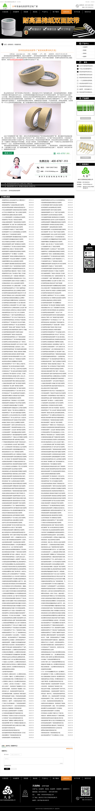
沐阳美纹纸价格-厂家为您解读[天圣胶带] (51, 464)
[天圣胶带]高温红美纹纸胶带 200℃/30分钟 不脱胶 (14, 344)
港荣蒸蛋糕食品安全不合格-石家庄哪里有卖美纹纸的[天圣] (53, 652)
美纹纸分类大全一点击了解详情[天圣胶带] (12, 547)
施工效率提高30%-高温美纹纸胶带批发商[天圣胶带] (14, 532)
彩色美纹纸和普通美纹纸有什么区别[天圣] (51, 727)
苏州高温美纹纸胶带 (14, 190)
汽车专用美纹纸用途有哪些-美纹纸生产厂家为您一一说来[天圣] (14, 598)
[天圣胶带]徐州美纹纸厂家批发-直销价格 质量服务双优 (14, 351)
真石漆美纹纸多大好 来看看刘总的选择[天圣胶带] (53, 297)
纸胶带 (84, 56)
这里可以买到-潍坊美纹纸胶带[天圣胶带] (12, 522)
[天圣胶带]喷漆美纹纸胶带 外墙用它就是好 (12, 332)
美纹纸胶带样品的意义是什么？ (86, 86)
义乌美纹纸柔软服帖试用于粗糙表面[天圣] (12, 713)
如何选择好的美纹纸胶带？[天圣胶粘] (50, 710)
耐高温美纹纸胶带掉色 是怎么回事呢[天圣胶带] (13, 290)
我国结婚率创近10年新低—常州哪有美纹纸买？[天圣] (53, 679)
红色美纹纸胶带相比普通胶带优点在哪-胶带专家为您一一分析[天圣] (53, 615)
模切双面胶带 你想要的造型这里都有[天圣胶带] (13, 251)
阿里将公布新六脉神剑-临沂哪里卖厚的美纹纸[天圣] (53, 657)
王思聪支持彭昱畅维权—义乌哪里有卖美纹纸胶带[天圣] (14, 652)
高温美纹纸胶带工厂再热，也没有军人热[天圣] (52, 698)
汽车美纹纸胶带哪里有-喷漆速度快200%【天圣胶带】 (14, 278)
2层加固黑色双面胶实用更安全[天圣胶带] (51, 202)
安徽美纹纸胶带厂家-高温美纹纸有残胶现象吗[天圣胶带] (14, 478)
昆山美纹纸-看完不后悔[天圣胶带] (49, 388)
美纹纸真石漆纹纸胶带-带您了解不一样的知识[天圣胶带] (53, 371)
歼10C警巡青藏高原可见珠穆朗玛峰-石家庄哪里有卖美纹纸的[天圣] (14, 654)
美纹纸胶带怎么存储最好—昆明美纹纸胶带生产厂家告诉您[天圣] (14, 639)
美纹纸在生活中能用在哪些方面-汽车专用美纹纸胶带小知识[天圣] (14, 588)
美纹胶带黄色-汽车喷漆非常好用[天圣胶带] (51, 405)
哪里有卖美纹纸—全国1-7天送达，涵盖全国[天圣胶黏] (53, 593)
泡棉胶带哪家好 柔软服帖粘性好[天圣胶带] (51, 241)
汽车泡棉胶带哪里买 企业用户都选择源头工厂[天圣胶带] (53, 258)
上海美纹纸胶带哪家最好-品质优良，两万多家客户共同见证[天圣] (53, 620)
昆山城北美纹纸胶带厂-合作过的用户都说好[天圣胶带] (53, 381)
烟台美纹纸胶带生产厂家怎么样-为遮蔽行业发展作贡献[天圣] (14, 625)
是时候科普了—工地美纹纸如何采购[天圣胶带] (52, 544)
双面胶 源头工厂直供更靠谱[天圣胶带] (11, 234)
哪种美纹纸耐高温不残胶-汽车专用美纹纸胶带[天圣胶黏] (14, 608)
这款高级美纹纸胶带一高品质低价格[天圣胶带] (13, 542)
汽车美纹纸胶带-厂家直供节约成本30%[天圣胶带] (53, 393)
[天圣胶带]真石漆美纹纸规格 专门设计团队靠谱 (13, 302)
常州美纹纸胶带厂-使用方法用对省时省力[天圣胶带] (14, 424)
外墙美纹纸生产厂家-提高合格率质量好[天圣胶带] (14, 371)
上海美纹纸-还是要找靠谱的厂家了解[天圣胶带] (13, 388)
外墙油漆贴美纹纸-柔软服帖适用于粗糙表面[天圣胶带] (53, 378)
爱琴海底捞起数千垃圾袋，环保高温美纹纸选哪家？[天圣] (14, 696)
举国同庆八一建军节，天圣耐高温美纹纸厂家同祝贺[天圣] (14, 701)
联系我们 (93, 1)
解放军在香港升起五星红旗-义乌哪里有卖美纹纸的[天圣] (14, 664)
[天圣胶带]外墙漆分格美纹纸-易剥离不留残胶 (13, 354)
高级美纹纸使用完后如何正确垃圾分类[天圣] (52, 718)
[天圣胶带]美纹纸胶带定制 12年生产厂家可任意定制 (53, 334)
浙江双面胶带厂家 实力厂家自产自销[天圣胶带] (53, 231)
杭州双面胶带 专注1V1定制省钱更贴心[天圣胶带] (14, 231)
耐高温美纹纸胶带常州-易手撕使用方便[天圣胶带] (14, 508)
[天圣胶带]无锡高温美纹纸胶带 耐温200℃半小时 (14, 293)
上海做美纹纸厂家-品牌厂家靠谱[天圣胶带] (12, 385)
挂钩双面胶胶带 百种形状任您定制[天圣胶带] (52, 224)
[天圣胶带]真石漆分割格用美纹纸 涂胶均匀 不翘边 (14, 329)
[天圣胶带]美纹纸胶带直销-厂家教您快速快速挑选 (53, 354)
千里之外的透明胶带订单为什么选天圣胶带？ (86, 69)
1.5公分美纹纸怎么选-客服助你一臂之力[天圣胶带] (14, 466)
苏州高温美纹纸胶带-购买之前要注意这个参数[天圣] (14, 725)
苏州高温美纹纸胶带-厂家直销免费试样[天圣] (52, 723)
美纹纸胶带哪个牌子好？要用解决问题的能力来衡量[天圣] (14, 723)
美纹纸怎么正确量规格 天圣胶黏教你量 (11, 708)
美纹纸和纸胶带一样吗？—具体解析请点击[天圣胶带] (14, 537)
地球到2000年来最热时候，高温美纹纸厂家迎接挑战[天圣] (53, 703)
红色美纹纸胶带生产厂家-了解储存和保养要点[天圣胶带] (14, 505)
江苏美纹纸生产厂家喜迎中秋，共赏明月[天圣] (52, 647)
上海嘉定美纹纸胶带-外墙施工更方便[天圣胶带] (53, 383)
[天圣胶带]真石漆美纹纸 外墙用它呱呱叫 (51, 329)
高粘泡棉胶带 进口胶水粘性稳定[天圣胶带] (51, 214)
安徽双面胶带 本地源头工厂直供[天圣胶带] (51, 266)
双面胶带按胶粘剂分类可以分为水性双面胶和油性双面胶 (53, 200)
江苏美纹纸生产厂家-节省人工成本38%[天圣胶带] (14, 368)
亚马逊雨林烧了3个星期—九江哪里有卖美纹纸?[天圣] (53, 674)
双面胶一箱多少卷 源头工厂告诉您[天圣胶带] (52, 244)
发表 (7, 768)
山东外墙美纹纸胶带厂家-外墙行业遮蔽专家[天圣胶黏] (53, 583)
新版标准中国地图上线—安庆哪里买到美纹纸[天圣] (53, 664)
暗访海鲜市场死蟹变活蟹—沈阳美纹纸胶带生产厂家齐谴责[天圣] (53, 644)
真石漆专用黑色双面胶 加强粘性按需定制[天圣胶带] (14, 207)
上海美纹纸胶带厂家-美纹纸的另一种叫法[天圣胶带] (53, 476)
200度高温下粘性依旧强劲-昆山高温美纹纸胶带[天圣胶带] (14, 566)
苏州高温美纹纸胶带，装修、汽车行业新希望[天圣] (53, 705)
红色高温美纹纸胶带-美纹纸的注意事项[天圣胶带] (53, 495)
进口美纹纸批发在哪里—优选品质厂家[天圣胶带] (53, 566)
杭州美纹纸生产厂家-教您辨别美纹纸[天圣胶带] (53, 505)
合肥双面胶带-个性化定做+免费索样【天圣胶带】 (14, 258)
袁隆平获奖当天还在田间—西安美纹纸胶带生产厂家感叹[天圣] (14, 644)
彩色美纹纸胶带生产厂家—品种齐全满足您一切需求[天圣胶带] (53, 559)
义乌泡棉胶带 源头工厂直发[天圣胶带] (50, 246)
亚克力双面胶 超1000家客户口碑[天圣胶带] (12, 241)
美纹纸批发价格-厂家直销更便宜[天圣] (50, 732)
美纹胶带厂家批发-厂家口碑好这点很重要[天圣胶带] (14, 410)
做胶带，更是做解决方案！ (86, 89)
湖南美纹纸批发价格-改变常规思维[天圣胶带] (13, 515)
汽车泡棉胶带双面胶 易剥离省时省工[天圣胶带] (53, 217)
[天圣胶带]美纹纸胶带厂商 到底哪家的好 (51, 302)
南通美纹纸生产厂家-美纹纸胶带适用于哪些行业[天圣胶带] (53, 359)
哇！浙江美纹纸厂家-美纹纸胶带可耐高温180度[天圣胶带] (14, 459)
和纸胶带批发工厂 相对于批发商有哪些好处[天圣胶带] (14, 315)
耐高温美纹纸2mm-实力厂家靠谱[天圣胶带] (13, 451)
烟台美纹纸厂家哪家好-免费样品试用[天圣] (12, 720)
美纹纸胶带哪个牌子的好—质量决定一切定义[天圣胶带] (14, 554)
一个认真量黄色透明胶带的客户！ (86, 80)
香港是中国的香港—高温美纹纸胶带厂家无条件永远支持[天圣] (53, 683)
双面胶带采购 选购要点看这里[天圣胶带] (12, 214)
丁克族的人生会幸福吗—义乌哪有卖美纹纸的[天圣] (14, 661)
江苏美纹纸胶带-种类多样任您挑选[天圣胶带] (52, 368)
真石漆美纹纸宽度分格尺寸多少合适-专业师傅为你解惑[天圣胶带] (53, 574)
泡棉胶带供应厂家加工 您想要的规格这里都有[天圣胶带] (53, 253)
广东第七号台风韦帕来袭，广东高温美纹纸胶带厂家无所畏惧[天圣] (14, 703)
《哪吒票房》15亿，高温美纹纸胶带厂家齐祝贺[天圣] (53, 696)
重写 (13, 768)
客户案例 (56, 12)
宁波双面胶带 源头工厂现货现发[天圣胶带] (51, 261)
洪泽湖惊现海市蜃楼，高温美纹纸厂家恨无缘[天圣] (14, 693)
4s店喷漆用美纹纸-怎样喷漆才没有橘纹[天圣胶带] (53, 488)
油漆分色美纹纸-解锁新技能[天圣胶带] (50, 473)
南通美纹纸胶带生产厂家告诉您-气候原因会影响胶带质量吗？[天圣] (53, 630)
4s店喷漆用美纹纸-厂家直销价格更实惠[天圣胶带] (14, 490)
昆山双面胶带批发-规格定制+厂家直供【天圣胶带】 (14, 271)
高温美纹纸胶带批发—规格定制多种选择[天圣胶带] (53, 556)
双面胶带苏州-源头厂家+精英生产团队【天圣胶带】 (14, 273)
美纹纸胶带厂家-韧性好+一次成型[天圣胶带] (52, 400)
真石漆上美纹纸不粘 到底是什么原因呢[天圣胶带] (53, 290)
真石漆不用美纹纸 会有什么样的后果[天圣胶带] (13, 295)
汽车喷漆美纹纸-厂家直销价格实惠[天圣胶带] (52, 420)
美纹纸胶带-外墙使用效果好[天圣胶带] (11, 398)
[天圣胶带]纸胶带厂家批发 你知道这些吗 (12, 334)
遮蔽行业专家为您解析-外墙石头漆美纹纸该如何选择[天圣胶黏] (14, 600)
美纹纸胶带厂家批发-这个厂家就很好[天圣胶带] (13, 359)
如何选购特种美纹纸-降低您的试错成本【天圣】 (14, 732)
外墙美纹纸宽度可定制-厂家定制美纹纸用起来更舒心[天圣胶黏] (53, 608)
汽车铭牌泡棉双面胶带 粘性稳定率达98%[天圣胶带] (53, 268)
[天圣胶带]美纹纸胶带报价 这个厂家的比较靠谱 (13, 337)
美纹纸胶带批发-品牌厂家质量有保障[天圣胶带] (53, 398)
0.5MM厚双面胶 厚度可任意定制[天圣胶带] (51, 205)
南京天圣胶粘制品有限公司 (10, 1)
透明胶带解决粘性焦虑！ (86, 74)
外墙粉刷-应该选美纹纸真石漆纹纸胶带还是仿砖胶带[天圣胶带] (53, 427)
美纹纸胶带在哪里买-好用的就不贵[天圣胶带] (13, 395)
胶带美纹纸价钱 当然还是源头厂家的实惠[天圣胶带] (53, 322)
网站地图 (87, 1)
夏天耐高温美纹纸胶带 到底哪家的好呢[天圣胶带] (53, 285)
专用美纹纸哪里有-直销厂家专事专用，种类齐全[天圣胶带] (14, 571)
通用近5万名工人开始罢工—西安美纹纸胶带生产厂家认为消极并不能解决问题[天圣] (53, 642)
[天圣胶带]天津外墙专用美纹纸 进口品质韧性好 (53, 310)
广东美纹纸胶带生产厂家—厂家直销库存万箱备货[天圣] (14, 630)
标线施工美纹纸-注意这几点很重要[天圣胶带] (13, 422)
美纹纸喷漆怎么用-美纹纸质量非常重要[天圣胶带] (14, 471)
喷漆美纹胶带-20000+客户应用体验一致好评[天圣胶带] (53, 407)
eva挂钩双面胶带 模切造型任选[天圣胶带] (12, 227)
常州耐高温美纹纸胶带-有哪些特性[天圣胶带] (13, 530)
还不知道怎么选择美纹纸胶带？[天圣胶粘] (12, 710)
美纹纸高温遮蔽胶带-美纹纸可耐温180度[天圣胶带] (14, 498)
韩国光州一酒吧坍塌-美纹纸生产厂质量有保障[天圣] (53, 715)
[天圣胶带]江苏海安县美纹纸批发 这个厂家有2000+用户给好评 (14, 341)
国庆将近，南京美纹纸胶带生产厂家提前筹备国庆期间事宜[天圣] (14, 637)
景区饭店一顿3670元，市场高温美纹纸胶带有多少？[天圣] (53, 693)
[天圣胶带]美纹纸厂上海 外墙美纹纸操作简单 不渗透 (53, 349)
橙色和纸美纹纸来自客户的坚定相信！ (86, 77)
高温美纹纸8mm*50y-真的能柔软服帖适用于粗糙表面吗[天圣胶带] (14, 510)
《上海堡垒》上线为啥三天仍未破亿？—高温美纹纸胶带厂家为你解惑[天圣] (14, 683)
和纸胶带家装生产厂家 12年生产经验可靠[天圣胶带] (14, 317)
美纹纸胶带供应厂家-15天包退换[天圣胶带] (51, 481)
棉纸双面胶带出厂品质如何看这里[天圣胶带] (13, 205)
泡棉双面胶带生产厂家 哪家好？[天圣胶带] (12, 253)
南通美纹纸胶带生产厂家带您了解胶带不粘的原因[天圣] (53, 632)
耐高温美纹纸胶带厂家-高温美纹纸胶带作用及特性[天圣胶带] (53, 471)
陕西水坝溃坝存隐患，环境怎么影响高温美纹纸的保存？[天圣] (14, 698)
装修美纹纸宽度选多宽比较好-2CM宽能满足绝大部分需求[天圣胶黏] (53, 588)
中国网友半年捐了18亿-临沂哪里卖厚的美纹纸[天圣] (14, 659)
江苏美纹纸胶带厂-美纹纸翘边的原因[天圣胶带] (13, 432)
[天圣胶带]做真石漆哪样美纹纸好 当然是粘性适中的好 (14, 300)
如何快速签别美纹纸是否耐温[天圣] (11, 730)
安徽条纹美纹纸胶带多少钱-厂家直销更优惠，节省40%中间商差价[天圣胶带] (53, 581)
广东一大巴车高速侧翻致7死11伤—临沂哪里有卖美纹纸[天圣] (53, 671)
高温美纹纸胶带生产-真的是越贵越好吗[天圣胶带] (14, 434)
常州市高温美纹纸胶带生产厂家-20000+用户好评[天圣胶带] (14, 390)
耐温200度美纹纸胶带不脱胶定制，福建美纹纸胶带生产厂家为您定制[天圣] (53, 639)
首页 (5, 44)
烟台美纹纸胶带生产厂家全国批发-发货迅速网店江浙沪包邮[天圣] (14, 627)
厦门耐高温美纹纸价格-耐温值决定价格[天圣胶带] (53, 498)
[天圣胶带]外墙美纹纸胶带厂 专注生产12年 (51, 312)
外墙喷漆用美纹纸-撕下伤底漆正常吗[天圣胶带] (13, 420)
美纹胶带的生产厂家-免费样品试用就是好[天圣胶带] (53, 415)
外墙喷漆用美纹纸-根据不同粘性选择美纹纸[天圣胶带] (14, 488)
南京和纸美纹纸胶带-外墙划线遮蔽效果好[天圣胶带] (14, 449)
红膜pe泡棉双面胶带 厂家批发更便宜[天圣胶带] (13, 222)
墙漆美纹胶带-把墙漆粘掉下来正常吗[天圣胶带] (13, 402)
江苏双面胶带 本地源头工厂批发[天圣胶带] (12, 229)
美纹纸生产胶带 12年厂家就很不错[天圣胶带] (52, 317)
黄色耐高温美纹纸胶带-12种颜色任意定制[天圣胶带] (53, 508)
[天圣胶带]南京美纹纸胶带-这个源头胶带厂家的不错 (53, 351)
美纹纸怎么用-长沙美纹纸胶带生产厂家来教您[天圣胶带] (14, 574)
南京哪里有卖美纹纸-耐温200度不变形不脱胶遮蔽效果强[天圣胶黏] (53, 617)
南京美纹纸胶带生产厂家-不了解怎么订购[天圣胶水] (14, 363)
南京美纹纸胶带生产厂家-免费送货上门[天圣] (52, 735)
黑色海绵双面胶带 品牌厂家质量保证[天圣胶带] (13, 244)
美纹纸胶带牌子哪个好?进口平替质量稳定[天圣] (53, 720)
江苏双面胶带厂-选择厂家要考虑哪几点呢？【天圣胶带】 (53, 278)
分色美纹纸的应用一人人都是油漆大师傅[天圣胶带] (53, 552)
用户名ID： (7, 754)
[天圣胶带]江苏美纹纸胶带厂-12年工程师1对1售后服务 (53, 346)
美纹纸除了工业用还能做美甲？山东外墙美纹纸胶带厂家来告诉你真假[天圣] (53, 586)
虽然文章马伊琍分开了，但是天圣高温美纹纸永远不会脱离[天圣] (14, 705)
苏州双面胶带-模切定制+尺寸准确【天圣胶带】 (53, 271)
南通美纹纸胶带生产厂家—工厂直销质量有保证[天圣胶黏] (14, 632)
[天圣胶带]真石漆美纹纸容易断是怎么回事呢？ (13, 297)
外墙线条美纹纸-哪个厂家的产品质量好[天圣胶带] (53, 361)
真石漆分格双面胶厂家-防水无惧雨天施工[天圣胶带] (14, 525)
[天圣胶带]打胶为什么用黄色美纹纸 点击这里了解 (14, 307)
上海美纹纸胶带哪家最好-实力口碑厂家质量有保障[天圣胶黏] (14, 622)
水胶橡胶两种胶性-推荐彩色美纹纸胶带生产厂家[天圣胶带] (53, 510)
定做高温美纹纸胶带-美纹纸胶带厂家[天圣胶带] (13, 503)
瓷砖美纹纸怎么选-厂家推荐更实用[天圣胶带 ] (52, 547)
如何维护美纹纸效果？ (8, 671)
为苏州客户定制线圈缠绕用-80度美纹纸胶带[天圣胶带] (53, 532)
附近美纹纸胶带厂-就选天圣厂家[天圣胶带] (51, 422)
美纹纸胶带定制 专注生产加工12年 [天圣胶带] (13, 312)
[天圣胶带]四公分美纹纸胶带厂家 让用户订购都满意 (14, 305)
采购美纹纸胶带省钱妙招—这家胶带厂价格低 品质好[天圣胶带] (14, 559)
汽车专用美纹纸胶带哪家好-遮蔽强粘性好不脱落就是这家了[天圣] (53, 605)
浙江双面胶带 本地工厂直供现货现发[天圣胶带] (13, 266)
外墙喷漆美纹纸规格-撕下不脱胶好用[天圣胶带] (53, 437)
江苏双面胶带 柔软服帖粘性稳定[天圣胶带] (12, 239)
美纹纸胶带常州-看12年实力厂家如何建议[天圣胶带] (53, 390)
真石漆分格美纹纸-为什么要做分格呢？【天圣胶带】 (14, 285)
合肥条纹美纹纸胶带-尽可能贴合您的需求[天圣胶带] (14, 461)
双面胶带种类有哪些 (46, 669)
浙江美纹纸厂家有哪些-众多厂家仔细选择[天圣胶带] (53, 461)
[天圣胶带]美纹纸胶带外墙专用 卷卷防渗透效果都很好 (53, 315)
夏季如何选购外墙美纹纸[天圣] (48, 730)
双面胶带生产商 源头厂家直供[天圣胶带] (12, 219)
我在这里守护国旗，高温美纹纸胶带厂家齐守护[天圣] (53, 688)
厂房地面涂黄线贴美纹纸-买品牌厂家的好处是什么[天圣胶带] (14, 442)
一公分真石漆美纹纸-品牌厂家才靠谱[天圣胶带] (53, 444)
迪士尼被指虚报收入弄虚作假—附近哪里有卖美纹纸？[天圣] (53, 676)
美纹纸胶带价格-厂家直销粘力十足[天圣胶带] (13, 400)
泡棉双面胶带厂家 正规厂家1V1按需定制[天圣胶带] (14, 224)
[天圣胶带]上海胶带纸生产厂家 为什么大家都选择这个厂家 (53, 295)
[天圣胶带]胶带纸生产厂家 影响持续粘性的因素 (13, 339)
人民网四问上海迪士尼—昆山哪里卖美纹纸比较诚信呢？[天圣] (14, 681)
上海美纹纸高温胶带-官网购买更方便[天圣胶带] (13, 486)
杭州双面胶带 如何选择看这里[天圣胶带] (51, 207)
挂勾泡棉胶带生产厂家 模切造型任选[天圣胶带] (53, 256)
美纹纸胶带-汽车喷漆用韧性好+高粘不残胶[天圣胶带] (53, 395)
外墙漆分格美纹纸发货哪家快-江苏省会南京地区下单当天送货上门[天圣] (53, 600)
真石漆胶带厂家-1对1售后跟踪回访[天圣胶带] (52, 527)
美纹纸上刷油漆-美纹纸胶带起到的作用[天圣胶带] (53, 468)
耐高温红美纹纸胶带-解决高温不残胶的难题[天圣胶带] (53, 417)
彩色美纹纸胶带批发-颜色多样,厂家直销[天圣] (52, 725)
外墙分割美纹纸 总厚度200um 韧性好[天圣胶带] (14, 310)
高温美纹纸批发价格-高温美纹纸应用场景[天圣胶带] (53, 490)
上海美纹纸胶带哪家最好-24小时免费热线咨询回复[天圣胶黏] (14, 593)
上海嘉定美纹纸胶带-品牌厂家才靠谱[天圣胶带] (13, 383)
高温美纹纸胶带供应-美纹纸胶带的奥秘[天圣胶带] (14, 464)
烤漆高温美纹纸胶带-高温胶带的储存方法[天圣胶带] (14, 495)
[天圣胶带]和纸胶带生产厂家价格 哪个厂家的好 (53, 324)
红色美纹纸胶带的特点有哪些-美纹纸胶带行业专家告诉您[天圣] (14, 617)
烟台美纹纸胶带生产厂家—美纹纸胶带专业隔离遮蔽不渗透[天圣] (53, 627)
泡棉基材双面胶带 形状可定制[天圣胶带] (51, 209)
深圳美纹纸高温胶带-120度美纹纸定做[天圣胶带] (53, 454)
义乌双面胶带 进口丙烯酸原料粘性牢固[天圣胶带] (53, 239)
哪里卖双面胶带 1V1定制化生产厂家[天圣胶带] (52, 249)
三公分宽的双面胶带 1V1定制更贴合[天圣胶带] (13, 217)
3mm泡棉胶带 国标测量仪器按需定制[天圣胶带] (14, 263)
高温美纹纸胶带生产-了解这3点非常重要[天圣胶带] (14, 437)
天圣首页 (5, 12)
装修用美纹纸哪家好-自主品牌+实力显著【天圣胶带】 (53, 280)
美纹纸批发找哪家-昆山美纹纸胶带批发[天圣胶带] (53, 569)
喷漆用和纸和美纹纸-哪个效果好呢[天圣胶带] (13, 439)
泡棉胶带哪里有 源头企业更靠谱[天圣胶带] (12, 261)
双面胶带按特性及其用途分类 (9, 202)
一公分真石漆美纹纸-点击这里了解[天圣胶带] (13, 444)
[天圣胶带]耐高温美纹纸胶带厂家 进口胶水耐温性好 (53, 337)
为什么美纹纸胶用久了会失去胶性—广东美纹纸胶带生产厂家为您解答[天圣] (14, 635)
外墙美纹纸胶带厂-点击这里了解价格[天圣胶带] (53, 429)
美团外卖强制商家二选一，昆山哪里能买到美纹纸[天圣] (53, 654)
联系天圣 (88, 12)
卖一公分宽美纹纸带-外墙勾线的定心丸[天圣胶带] (14, 446)
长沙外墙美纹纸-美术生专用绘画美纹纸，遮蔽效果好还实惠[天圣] (14, 586)
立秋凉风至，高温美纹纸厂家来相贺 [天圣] (51, 686)
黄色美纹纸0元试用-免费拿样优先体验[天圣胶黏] (53, 613)
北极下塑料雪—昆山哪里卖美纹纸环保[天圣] (52, 681)
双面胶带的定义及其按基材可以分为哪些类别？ (14, 200)
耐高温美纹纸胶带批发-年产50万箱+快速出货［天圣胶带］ (14, 378)
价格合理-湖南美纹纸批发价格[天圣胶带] (12, 512)
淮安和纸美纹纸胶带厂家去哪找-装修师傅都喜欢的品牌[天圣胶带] (14, 578)
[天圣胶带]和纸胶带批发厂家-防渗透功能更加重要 (14, 349)
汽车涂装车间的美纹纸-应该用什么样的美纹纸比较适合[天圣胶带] (53, 439)
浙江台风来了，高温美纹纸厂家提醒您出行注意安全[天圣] (14, 686)
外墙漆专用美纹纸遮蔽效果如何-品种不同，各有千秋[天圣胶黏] (53, 603)
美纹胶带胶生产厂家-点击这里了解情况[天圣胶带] (53, 410)
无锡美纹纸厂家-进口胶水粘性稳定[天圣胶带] (13, 366)
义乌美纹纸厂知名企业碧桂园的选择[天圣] (12, 718)
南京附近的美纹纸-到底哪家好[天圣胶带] (12, 361)
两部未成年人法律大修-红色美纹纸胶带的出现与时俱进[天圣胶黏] (53, 591)
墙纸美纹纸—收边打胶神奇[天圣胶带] (50, 539)
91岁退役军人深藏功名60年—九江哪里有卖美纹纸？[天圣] (14, 674)
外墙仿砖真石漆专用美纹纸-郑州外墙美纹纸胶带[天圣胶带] (14, 583)
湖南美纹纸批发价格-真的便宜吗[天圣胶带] (51, 515)
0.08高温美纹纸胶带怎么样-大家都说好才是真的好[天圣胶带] (14, 454)
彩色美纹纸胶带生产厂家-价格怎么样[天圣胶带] (13, 517)
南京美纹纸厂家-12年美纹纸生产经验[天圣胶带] (53, 366)
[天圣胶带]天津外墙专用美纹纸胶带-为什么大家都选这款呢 (14, 356)
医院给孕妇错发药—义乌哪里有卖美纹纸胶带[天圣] (14, 649)
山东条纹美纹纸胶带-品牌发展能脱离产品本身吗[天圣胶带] (53, 456)
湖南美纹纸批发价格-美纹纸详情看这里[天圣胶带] (14, 483)
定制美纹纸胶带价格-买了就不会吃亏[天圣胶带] (53, 446)
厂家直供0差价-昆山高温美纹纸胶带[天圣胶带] (52, 530)
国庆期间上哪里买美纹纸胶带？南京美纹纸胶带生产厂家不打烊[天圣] (53, 635)
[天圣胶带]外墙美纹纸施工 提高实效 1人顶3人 (13, 346)
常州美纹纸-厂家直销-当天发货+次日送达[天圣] (13, 715)
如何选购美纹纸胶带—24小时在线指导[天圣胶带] (53, 561)
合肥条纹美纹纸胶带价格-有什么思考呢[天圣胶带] (53, 459)
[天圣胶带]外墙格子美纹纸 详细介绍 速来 (51, 327)
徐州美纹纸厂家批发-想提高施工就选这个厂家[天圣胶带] (53, 363)
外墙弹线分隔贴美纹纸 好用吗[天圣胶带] (51, 300)
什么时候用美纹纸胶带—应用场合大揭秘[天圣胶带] (53, 537)
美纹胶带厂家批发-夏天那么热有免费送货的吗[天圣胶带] (53, 412)
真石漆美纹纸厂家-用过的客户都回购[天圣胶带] (53, 305)
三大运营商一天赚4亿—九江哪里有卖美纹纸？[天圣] (14, 676)
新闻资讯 (66, 12)
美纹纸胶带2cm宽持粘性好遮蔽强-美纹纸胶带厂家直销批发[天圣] (14, 613)
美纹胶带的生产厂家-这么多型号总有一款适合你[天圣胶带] (14, 417)
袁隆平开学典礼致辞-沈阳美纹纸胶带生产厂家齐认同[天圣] (14, 647)
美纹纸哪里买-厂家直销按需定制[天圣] (11, 735)
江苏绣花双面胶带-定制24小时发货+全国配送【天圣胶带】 (14, 280)
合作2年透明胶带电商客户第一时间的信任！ (86, 66)
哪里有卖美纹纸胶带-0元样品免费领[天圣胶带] (52, 564)
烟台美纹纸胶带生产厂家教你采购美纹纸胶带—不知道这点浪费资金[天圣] (53, 625)
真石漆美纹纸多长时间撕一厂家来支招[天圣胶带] (14, 552)
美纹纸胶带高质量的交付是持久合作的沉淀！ (86, 92)
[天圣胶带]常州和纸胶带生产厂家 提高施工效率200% (53, 332)
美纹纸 (35, 12)
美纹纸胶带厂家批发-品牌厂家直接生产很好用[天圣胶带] (14, 327)
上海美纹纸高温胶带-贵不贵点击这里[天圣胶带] (53, 500)
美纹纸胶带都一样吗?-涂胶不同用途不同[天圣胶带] (14, 534)
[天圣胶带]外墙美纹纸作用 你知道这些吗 (51, 293)
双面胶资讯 (17, 44)
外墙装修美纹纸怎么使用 (47, 649)
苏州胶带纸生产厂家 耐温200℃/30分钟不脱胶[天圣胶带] (14, 322)
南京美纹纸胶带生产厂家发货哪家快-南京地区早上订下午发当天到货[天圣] (53, 622)
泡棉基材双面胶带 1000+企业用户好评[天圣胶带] (53, 234)
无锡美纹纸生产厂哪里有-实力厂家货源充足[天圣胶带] (53, 424)
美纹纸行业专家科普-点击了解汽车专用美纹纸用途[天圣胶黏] (14, 595)
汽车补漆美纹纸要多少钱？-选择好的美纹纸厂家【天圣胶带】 (53, 275)
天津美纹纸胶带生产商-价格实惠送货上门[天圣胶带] (53, 432)
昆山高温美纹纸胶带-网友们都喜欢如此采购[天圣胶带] (14, 381)
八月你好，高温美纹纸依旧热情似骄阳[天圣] (52, 701)
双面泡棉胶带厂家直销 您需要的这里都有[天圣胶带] (14, 256)
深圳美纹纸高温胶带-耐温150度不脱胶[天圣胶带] (53, 451)
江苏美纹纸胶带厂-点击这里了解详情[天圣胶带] (13, 429)
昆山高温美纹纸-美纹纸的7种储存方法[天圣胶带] (53, 493)
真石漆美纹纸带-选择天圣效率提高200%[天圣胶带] (53, 373)
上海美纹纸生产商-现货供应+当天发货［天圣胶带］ (14, 373)
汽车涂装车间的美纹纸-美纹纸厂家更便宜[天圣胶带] (53, 483)
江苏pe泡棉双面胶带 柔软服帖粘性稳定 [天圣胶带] (14, 236)
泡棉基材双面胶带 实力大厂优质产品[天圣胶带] (53, 212)
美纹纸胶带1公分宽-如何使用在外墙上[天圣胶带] (14, 415)
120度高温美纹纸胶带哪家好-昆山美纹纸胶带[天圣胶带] (14, 561)
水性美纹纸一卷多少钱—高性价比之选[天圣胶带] (53, 542)
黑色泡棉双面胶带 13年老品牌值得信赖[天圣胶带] (53, 229)
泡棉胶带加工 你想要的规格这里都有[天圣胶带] (53, 251)
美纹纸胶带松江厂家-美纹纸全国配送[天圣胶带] (53, 478)
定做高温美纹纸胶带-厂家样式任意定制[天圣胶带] (53, 486)
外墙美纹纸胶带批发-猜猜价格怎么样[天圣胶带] (13, 473)
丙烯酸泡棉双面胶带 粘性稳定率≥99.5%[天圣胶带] (53, 263)
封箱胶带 (16, 12)
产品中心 (45, 12)
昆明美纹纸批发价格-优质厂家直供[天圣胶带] (52, 525)
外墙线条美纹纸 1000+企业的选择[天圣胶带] (13, 283)
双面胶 (26, 12)
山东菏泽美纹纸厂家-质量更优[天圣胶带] (51, 517)
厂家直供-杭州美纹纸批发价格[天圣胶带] (51, 522)
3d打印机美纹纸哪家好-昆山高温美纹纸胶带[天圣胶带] (14, 564)
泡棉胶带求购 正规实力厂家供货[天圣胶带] (12, 249)
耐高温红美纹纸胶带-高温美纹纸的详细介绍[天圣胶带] (14, 476)
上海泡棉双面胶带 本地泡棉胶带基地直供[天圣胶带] (14, 268)
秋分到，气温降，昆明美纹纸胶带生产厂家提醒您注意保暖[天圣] (53, 637)
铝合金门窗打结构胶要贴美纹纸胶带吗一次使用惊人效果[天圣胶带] (14, 539)
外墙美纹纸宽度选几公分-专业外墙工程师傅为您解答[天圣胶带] (14, 576)
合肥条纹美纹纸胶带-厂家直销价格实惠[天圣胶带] (53, 449)
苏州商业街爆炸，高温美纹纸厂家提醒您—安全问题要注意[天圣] (14, 688)
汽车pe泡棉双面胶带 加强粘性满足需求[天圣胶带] (14, 209)
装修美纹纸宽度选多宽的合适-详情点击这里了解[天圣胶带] (53, 576)
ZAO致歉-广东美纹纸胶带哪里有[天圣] (50, 659)
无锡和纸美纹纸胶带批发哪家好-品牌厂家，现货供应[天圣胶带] (14, 581)
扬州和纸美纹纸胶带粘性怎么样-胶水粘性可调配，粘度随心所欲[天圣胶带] (53, 578)
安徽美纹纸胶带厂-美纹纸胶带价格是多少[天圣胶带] (14, 427)
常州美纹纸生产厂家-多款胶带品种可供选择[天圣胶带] (14, 393)
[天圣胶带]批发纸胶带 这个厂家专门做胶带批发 (13, 288)
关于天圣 (77, 12)
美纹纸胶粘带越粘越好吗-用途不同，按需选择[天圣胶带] (53, 571)
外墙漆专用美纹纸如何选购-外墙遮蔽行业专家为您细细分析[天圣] (14, 605)
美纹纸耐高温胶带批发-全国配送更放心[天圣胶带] (53, 376)
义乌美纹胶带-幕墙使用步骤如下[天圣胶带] (12, 405)
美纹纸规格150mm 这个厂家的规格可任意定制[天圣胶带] (53, 307)
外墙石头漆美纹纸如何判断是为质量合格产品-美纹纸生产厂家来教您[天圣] (53, 598)
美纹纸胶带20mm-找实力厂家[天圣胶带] (12, 527)
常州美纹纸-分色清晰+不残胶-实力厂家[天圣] (52, 713)
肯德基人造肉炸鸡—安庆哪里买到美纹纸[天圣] (13, 666)
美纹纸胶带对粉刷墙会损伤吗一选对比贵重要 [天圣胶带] (53, 534)
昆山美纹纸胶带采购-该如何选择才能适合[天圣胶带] (53, 385)
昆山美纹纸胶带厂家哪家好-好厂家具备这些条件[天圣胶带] (53, 554)
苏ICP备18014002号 (43, 800)
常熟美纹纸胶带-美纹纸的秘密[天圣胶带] (51, 512)
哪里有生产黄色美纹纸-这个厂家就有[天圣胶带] (53, 434)
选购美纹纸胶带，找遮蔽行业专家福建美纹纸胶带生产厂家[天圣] (14, 642)
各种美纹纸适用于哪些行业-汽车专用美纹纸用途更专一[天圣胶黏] (53, 595)
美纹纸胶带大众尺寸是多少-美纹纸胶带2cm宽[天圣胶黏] (14, 610)
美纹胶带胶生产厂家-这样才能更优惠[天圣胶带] (13, 412)
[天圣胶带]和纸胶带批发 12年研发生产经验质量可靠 (14, 319)
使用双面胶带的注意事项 (8, 669)
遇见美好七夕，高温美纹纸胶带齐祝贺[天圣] (13, 691)
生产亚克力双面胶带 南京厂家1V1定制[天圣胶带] (14, 212)
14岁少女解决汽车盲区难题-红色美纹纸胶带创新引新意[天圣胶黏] (14, 591)
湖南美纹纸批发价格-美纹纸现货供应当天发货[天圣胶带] (14, 500)
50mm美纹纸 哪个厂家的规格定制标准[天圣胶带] (53, 288)
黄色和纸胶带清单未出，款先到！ (86, 71)
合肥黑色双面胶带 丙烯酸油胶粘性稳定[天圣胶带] (53, 222)
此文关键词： (4, 190)
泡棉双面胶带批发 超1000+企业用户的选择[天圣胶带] (53, 219)
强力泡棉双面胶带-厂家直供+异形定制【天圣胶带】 (53, 273)
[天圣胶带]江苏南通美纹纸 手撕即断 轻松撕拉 (52, 341)
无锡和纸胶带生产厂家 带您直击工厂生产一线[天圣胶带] (53, 319)
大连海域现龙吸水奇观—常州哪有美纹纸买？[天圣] (14, 679)
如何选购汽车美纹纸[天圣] (8, 727)
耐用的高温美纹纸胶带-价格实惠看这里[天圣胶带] (14, 456)
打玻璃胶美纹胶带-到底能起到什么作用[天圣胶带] (14, 407)
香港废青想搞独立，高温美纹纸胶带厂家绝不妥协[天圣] (53, 691)
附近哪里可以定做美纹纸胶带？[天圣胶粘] (51, 708)
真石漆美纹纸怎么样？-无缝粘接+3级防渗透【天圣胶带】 (14, 275)
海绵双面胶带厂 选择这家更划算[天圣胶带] (51, 227)
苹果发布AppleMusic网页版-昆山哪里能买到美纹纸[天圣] (14, 657)
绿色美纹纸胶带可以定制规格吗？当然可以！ (86, 83)
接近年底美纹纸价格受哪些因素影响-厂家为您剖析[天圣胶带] (14, 549)
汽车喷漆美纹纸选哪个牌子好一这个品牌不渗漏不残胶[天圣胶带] (53, 549)
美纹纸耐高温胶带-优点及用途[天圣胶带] (12, 468)
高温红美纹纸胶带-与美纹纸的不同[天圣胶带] (52, 503)
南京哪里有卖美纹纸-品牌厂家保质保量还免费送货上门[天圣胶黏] (14, 620)
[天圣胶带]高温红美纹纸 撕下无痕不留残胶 (51, 283)
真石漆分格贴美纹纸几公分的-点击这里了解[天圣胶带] (53, 442)
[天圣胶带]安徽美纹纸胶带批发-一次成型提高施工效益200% (53, 356)
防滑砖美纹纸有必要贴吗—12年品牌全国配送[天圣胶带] (14, 544)
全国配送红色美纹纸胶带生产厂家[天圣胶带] (52, 520)
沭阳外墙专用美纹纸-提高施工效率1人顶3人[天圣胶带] (14, 376)
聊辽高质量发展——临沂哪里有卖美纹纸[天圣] (52, 666)
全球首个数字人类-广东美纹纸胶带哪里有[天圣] (53, 661)
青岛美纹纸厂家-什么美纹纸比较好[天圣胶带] (13, 481)
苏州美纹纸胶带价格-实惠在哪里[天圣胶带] (12, 520)
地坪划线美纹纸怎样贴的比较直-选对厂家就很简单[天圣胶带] (53, 466)
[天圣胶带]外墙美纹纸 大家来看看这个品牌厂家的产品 (53, 344)
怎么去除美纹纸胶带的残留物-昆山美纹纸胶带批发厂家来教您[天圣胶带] (14, 569)
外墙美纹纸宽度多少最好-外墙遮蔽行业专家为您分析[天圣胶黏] (53, 610)
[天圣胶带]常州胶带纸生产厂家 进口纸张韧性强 (13, 324)
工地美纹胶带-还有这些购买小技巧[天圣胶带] (52, 402)
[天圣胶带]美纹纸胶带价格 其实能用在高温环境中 (53, 339)
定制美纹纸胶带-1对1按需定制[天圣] (11, 737)
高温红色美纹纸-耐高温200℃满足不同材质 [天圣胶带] (14, 493)
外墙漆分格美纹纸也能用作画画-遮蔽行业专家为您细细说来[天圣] (14, 603)
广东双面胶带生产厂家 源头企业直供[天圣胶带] (13, 246)
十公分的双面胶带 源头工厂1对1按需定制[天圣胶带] (53, 236)
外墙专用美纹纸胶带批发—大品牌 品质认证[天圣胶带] (14, 556)
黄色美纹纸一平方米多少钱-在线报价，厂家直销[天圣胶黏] (14, 615)
